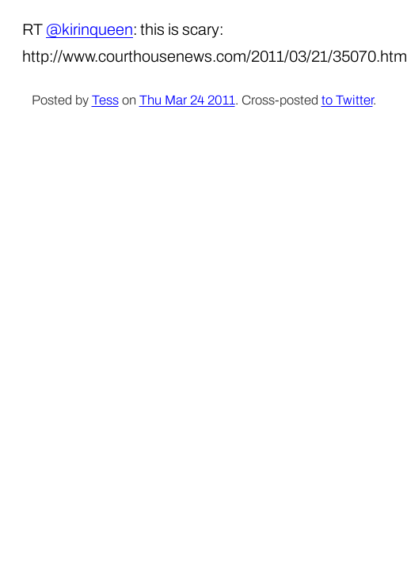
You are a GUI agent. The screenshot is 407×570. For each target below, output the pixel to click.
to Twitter (347, 100)
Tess (105, 100)
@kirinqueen (89, 29)
